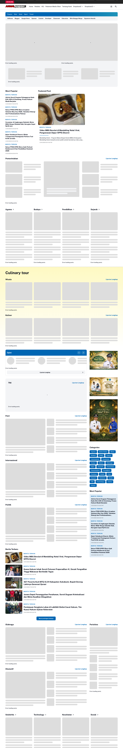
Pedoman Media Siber (53, 6)
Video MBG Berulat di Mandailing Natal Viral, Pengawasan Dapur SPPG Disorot (60, 131)
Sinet (20, 14)
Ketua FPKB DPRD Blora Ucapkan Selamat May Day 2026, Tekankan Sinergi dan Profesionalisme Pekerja (20, 112)
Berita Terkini (11, 95)
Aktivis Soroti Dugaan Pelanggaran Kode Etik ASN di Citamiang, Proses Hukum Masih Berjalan (19, 99)
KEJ (43, 6)
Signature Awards (89, 18)
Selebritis (11, 715)
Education (65, 18)
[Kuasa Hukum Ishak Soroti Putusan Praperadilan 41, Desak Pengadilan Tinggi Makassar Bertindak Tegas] (13, 570)
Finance (9, 14)
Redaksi (37, 6)
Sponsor (34, 18)
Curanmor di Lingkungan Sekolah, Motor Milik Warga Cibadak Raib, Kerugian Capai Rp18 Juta (20, 124)
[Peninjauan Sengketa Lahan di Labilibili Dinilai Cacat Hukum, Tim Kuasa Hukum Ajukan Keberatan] (13, 608)
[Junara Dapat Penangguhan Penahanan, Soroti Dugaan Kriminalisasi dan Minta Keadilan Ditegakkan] (13, 595)
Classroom (56, 18)
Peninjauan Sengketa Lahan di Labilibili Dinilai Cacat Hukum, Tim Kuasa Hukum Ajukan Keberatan (53, 608)
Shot (15, 14)
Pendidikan (68, 209)
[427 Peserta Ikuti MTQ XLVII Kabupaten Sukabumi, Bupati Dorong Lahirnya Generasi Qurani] (13, 583)
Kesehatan (68, 715)
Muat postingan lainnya (46, 618)
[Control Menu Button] (111, 6)
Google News (26, 18)
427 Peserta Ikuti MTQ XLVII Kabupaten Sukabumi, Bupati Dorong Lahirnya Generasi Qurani (53, 583)
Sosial (95, 715)
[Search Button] (116, 6)
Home (31, 6)
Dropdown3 (90, 6)
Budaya (38, 209)
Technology (40, 715)
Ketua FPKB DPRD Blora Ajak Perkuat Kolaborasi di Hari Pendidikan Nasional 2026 (19, 149)
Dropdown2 (78, 6)
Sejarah (95, 209)
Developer (48, 18)
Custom (41, 18)
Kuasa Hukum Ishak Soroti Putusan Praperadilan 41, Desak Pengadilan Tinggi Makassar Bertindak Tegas (55, 570)
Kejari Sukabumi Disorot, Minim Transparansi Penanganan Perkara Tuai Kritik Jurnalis (19, 136)
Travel (31, 14)
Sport (26, 14)
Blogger (17, 18)
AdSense (10, 18)
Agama (9, 209)
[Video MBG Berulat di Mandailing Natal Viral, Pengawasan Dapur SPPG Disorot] (61, 109)
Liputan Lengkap (112, 158)
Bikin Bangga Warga (76, 18)
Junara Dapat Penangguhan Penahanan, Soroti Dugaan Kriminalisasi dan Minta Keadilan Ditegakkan (54, 595)
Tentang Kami (67, 6)
